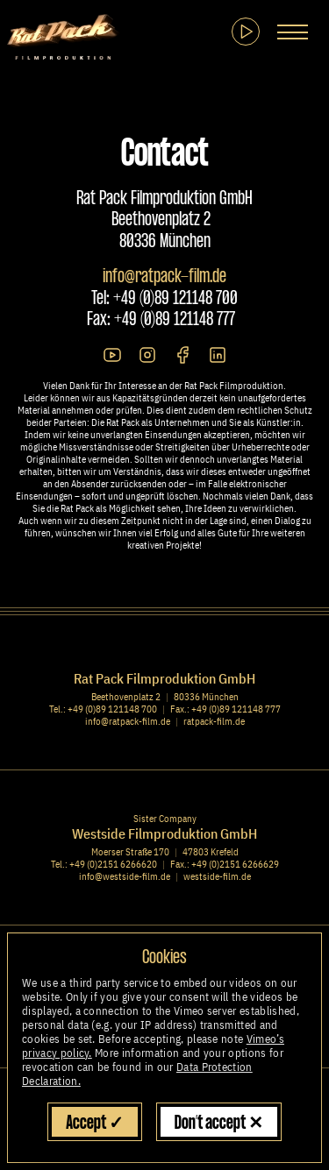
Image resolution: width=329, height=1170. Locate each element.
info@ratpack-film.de (164, 277)
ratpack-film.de (214, 721)
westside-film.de (217, 876)
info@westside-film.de (124, 876)
